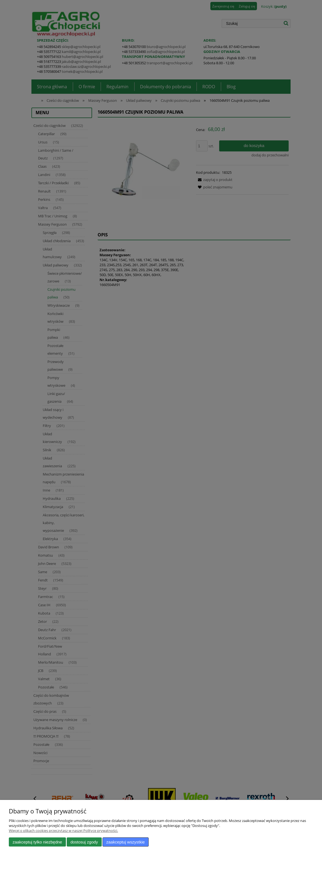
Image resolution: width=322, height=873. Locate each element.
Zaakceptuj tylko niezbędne (37, 842)
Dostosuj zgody (84, 842)
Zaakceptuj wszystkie (125, 842)
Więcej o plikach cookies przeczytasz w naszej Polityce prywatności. (63, 830)
